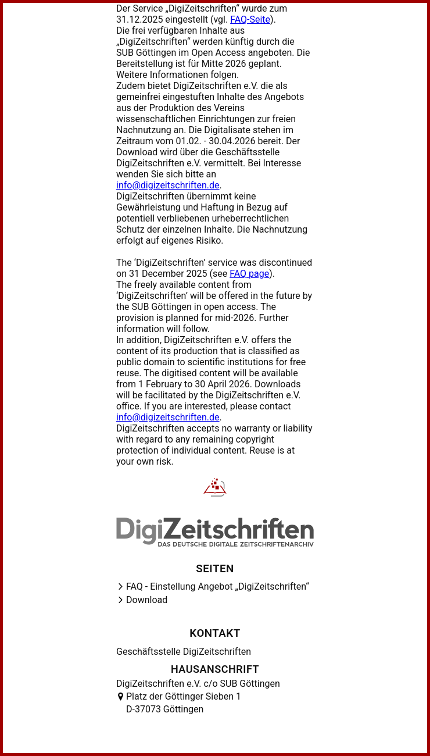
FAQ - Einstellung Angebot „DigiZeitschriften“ (217, 586)
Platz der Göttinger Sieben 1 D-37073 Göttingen (183, 703)
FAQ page (249, 273)
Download (146, 599)
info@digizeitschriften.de (168, 185)
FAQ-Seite (250, 19)
